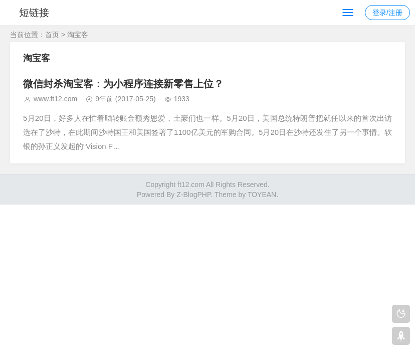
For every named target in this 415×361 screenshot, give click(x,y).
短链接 (34, 12)
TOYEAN (262, 195)
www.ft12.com (55, 99)
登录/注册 (387, 13)
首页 (52, 35)
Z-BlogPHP (193, 195)
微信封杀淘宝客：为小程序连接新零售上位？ (123, 83)
